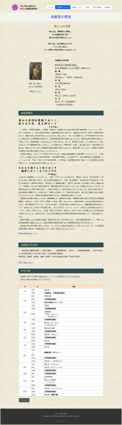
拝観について (77, 7)
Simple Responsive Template (64, 421)
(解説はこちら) (35, 91)
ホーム (50, 7)
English (107, 7)
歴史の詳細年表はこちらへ (28, 234)
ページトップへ (24, 400)
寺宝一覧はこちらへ (26, 263)
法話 (87, 7)
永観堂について (63, 7)
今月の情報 (97, 7)
